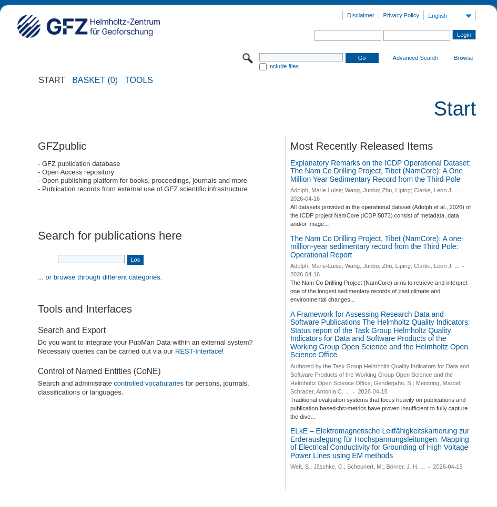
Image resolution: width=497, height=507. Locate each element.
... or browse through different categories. (100, 277)
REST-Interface (198, 351)
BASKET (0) (95, 80)
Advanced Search (416, 58)
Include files (283, 66)
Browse (463, 58)
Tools (139, 80)
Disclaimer (360, 15)
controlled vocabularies (149, 383)
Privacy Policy (401, 15)
